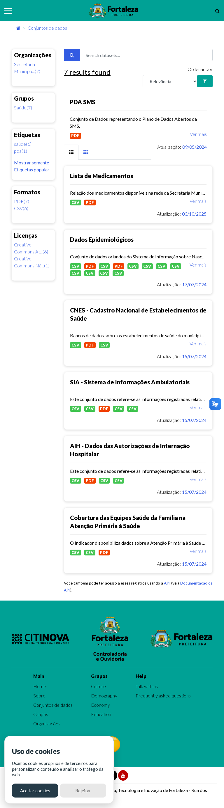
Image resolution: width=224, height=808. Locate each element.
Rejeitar (83, 790)
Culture (98, 686)
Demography (104, 695)
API (167, 583)
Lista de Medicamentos (101, 175)
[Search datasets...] (146, 55)
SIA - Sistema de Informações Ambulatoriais (130, 382)
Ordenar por (200, 69)
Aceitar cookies (35, 790)
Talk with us (147, 686)
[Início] (18, 28)
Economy (100, 705)
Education (101, 714)
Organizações (46, 723)
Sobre (39, 695)
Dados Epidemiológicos (102, 239)
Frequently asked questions (163, 695)
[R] (170, 81)
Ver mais (198, 134)
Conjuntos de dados (47, 28)
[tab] (71, 152)
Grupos (40, 714)
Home (39, 686)
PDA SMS (82, 101)
